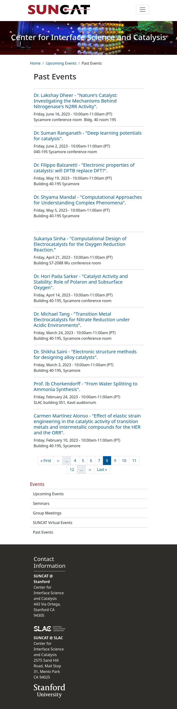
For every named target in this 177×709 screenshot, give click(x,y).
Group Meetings (47, 513)
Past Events (43, 532)
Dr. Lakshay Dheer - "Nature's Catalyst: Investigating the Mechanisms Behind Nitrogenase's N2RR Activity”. (75, 101)
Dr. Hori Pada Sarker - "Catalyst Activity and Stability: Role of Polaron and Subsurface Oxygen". (81, 282)
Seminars (41, 503)
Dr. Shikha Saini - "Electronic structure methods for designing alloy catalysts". (85, 354)
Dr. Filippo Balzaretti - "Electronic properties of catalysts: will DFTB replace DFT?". (84, 168)
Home (35, 63)
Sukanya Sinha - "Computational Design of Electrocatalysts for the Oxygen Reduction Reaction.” (80, 244)
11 (135, 460)
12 (73, 469)
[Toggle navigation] (142, 9)
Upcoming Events (61, 63)
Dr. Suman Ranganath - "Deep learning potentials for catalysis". (88, 136)
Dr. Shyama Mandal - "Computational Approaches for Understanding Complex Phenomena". (88, 200)
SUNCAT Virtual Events (52, 522)
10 (125, 460)
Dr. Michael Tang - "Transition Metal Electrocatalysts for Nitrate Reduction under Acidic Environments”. (82, 319)
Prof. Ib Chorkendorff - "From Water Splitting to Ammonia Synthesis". (85, 386)
